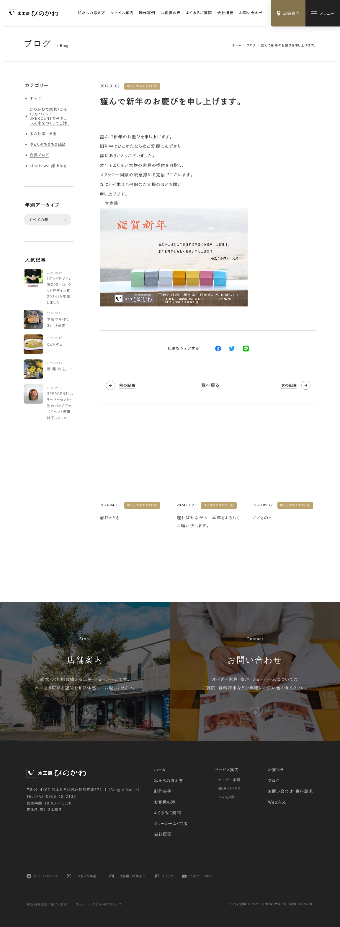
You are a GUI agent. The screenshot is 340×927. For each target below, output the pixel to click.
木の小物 (226, 797)
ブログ (251, 45)
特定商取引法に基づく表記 (47, 904)
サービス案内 (122, 13)
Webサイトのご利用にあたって (99, 904)
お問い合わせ (251, 13)
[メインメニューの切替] (322, 13)
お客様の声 (171, 13)
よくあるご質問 (199, 13)
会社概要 (226, 13)
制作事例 (147, 13)
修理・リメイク (229, 788)
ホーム (237, 45)
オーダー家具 (229, 780)
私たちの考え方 (91, 13)
